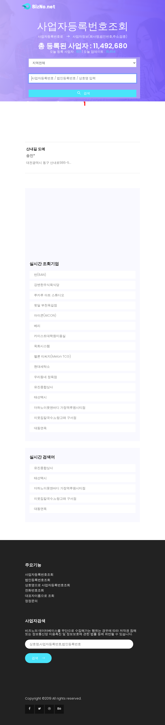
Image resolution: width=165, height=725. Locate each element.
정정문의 (31, 601)
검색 (83, 93)
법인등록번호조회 (37, 580)
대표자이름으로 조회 (39, 595)
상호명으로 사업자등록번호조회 (47, 585)
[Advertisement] (82, 125)
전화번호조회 (34, 590)
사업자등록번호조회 (39, 574)
